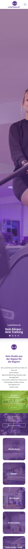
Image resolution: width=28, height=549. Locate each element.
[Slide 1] (9, 335)
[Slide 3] (15, 335)
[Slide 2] (12, 335)
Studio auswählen (14, 402)
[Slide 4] (18, 335)
